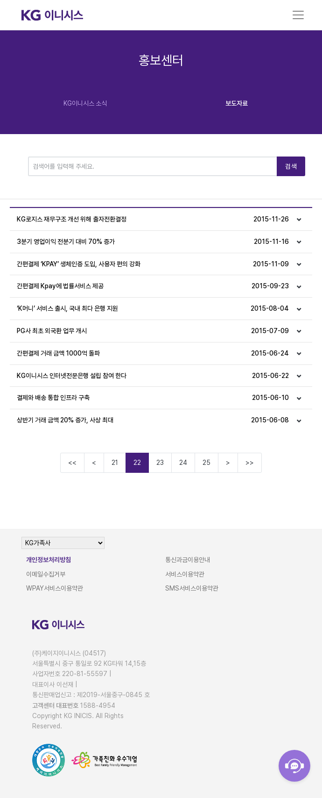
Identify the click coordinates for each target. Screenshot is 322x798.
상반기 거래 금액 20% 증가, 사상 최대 (153, 420)
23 (160, 462)
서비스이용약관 (184, 574)
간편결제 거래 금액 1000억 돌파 (153, 353)
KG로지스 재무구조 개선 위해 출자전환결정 (153, 219)
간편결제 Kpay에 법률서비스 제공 (153, 286)
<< (72, 462)
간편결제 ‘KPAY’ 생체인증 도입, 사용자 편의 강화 (153, 264)
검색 (291, 166)
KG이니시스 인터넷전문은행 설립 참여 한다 (153, 376)
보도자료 (236, 103)
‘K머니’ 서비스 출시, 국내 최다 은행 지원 (153, 309)
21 (115, 462)
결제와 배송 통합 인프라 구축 (153, 398)
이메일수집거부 (45, 574)
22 (137, 462)
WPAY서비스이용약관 (54, 588)
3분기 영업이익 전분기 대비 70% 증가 (153, 242)
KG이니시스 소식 (85, 103)
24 (183, 462)
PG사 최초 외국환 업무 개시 (153, 331)
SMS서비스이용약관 (191, 588)
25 (206, 462)
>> (249, 462)
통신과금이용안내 (187, 559)
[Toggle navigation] (298, 15)
